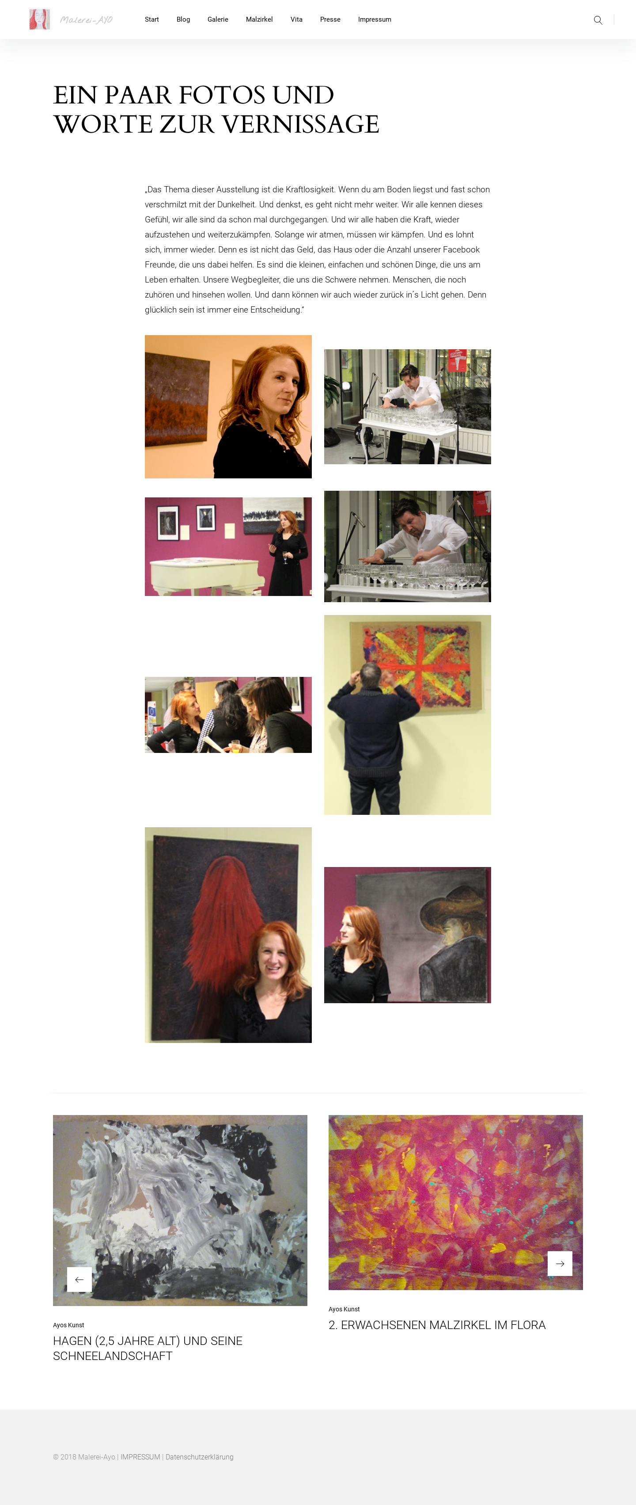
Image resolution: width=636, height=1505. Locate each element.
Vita (297, 19)
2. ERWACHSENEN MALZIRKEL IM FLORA (437, 1325)
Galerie (218, 19)
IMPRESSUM (140, 1457)
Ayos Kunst (68, 1325)
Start (152, 19)
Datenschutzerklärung (200, 1457)
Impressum (374, 19)
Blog (183, 19)
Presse (330, 19)
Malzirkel (259, 19)
